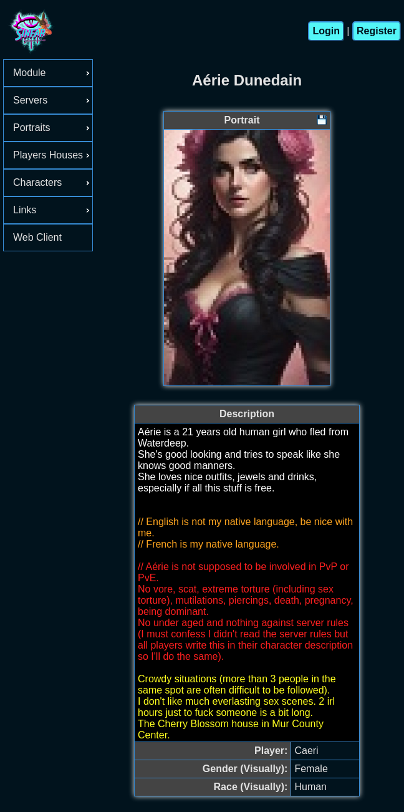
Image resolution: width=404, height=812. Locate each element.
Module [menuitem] (52, 72)
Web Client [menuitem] (37, 237)
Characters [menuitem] (52, 182)
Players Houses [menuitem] (52, 155)
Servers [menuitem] (52, 100)
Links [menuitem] (52, 210)
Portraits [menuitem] (52, 127)
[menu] (48, 155)
